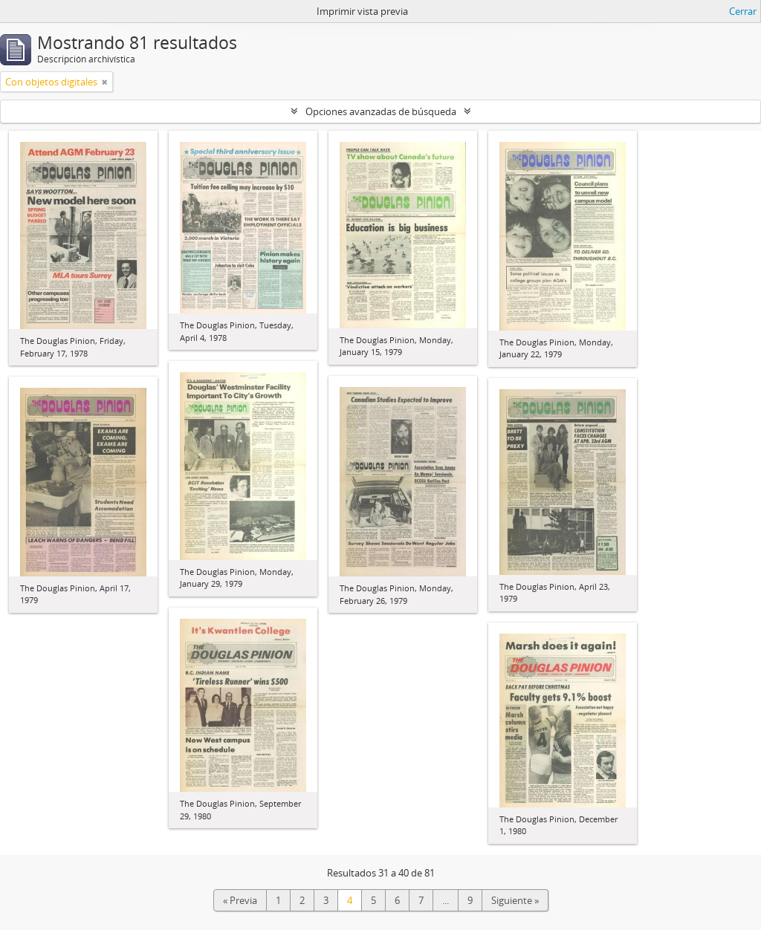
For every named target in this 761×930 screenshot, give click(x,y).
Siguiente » (515, 900)
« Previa (240, 900)
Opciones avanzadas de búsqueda (380, 111)
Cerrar (743, 11)
